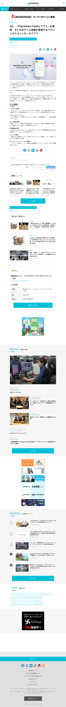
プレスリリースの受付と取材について (33, 676)
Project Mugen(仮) (37, 597)
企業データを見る (33, 305)
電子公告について (33, 679)
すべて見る (33, 201)
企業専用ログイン (33, 698)
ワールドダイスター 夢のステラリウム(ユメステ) (22, 604)
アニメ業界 (60, 9)
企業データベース (16, 9)
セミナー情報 (41, 9)
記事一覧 (4, 9)
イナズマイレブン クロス (17, 594)
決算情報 (51, 9)
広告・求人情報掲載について (33, 673)
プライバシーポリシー (33, 684)
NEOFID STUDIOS (39, 604)
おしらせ (33, 681)
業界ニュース (14, 22)
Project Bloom (37, 601)
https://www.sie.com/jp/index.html (20, 280)
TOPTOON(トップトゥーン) (45, 594)
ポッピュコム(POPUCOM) (25, 597)
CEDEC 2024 (14, 597)
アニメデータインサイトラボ (31, 594)
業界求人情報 (29, 9)
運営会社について (33, 670)
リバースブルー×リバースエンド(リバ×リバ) (21, 601)
